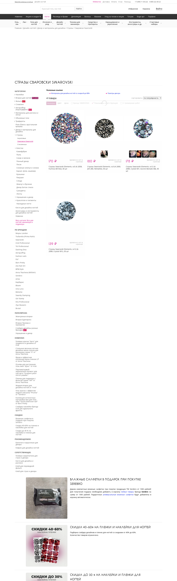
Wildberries (97, 2)
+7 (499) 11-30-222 (141, 2)
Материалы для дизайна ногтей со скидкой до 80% (70, 93)
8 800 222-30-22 (155, 2)
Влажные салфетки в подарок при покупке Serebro (105, 481)
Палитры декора (114, 93)
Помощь (127, 2)
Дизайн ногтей (40, 2)
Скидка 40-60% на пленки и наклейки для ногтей (110, 527)
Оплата (114, 2)
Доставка (106, 2)
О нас (120, 2)
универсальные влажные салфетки (118, 494)
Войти (159, 8)
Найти (79, 8)
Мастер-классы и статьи (24, 2)
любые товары (127, 492)
